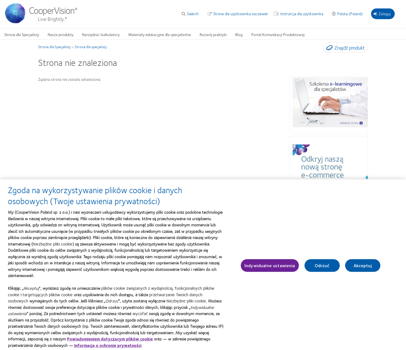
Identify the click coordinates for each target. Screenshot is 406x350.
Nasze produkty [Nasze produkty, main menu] (61, 34)
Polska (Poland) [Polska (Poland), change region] (350, 13)
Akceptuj (363, 268)
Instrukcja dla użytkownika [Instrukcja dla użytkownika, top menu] (301, 13)
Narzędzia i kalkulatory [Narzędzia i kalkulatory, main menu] (101, 34)
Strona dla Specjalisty (54, 47)
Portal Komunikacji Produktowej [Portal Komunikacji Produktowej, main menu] (277, 34)
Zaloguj (382, 13)
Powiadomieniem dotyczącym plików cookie (110, 341)
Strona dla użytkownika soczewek (240, 13)
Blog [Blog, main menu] (239, 34)
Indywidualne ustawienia (269, 268)
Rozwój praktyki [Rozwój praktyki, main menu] (213, 34)
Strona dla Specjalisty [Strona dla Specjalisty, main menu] (21, 34)
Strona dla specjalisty (91, 47)
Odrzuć (322, 268)
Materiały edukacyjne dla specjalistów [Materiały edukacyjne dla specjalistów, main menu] (159, 34)
